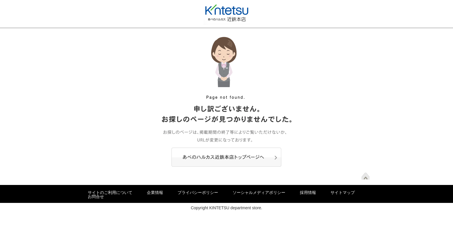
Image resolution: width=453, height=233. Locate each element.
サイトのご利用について (110, 192)
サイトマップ (342, 192)
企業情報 (155, 192)
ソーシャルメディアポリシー (259, 192)
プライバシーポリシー (198, 192)
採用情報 (308, 192)
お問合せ (96, 196)
